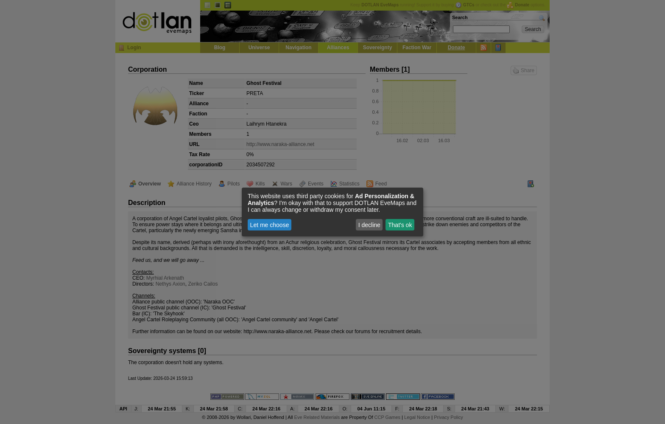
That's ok (400, 225)
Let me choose (269, 225)
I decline (369, 225)
